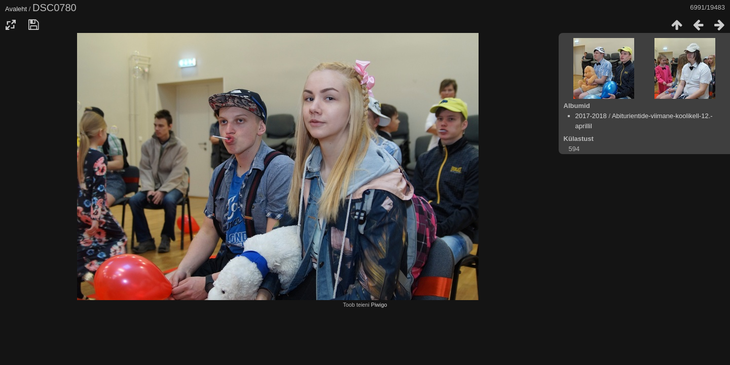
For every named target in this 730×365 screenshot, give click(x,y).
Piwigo (379, 305)
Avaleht (16, 9)
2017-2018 (591, 116)
